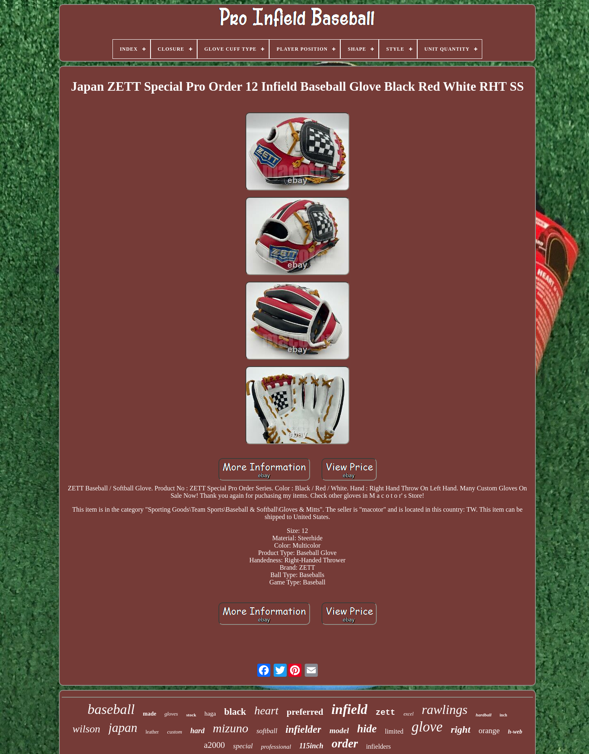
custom (174, 732)
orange (489, 730)
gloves (171, 714)
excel (408, 714)
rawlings (445, 709)
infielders (378, 746)
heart (266, 710)
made (149, 714)
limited (394, 731)
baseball (111, 709)
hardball (484, 714)
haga (210, 713)
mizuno (230, 728)
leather (152, 732)
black (235, 712)
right (460, 729)
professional (276, 746)
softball (266, 731)
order (345, 743)
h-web (515, 732)
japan (122, 727)
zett (385, 712)
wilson (86, 729)
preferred (305, 712)
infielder (303, 729)
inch (503, 715)
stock (191, 714)
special (243, 746)
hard (197, 731)
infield (349, 709)
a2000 (214, 745)
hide (367, 729)
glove (427, 727)
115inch (311, 746)
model (339, 730)
